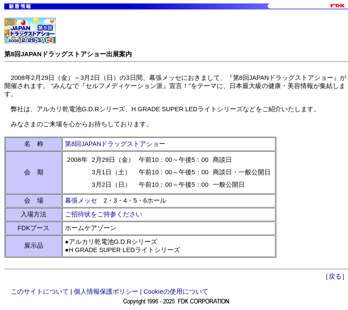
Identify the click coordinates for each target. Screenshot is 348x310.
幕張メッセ (81, 200)
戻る (335, 276)
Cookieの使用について (175, 291)
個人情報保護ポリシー (106, 291)
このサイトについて (40, 291)
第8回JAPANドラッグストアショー (115, 143)
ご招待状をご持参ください (103, 214)
